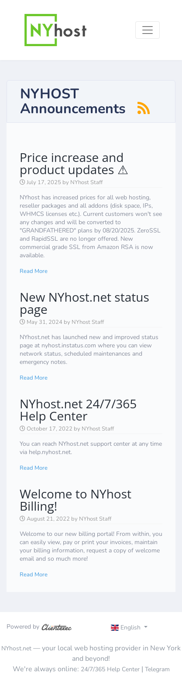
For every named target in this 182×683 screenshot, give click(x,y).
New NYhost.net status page (84, 303)
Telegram (157, 669)
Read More (34, 271)
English (127, 627)
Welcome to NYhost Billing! (75, 499)
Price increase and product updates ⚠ (74, 163)
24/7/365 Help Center (110, 669)
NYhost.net (16, 648)
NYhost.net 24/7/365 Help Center (78, 409)
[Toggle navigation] (147, 30)
